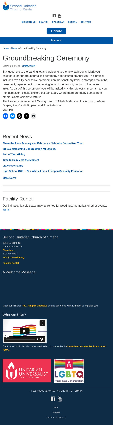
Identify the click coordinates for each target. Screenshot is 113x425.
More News (9, 178)
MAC (56, 407)
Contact (85, 22)
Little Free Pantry (13, 165)
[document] (56, 134)
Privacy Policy (57, 418)
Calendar (58, 22)
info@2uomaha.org (13, 257)
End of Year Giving (14, 154)
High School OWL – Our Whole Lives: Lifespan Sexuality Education (43, 171)
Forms (56, 412)
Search (44, 22)
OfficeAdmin (28, 66)
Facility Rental (11, 263)
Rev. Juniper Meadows (34, 305)
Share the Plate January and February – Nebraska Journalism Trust (43, 143)
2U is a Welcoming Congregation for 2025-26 (29, 149)
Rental (72, 22)
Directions (29, 22)
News (14, 48)
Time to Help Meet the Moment (21, 160)
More (6, 209)
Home (6, 48)
